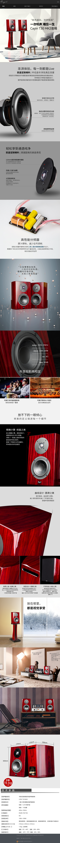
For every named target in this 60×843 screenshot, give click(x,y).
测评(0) (41, 6)
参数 (14, 6)
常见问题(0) (55, 6)
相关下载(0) (27, 6)
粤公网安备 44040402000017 (24, 841)
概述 (3, 6)
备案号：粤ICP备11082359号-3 (24, 838)
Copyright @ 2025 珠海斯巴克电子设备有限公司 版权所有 (30, 835)
